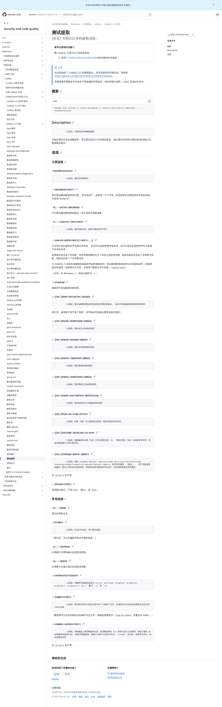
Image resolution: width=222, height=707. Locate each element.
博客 (109, 696)
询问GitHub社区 (116, 673)
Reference (75, 24)
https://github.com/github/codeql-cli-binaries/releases (83, 75)
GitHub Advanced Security (82, 57)
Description (63, 122)
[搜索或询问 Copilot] (107, 14)
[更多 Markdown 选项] (192, 34)
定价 (93, 696)
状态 (87, 696)
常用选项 (59, 499)
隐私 (81, 696)
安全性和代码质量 (60, 24)
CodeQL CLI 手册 (112, 24)
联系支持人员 (114, 677)
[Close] (214, 4)
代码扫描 (87, 24)
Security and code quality (21, 29)
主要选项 (59, 162)
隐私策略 (55, 679)
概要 (57, 91)
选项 (57, 152)
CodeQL (97, 24)
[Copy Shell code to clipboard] (149, 101)
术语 (74, 696)
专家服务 (101, 696)
